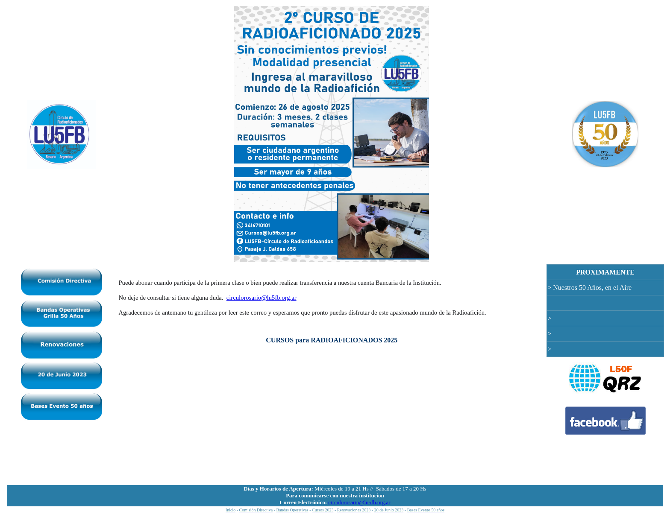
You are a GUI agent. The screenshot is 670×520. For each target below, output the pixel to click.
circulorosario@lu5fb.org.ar (261, 297)
